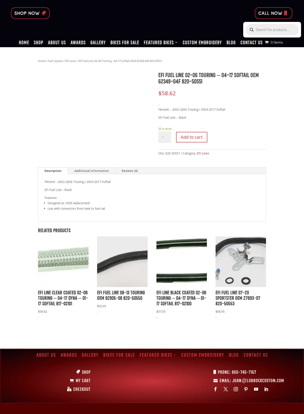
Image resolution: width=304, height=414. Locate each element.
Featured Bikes (159, 43)
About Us (57, 43)
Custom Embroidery (202, 43)
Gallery (98, 43)
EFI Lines (70, 61)
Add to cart (192, 137)
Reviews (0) (130, 171)
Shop (38, 43)
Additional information (91, 171)
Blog (231, 43)
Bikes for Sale (124, 43)
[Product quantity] (164, 137)
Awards (78, 43)
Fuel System (55, 61)
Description (53, 171)
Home (24, 43)
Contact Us (251, 43)
